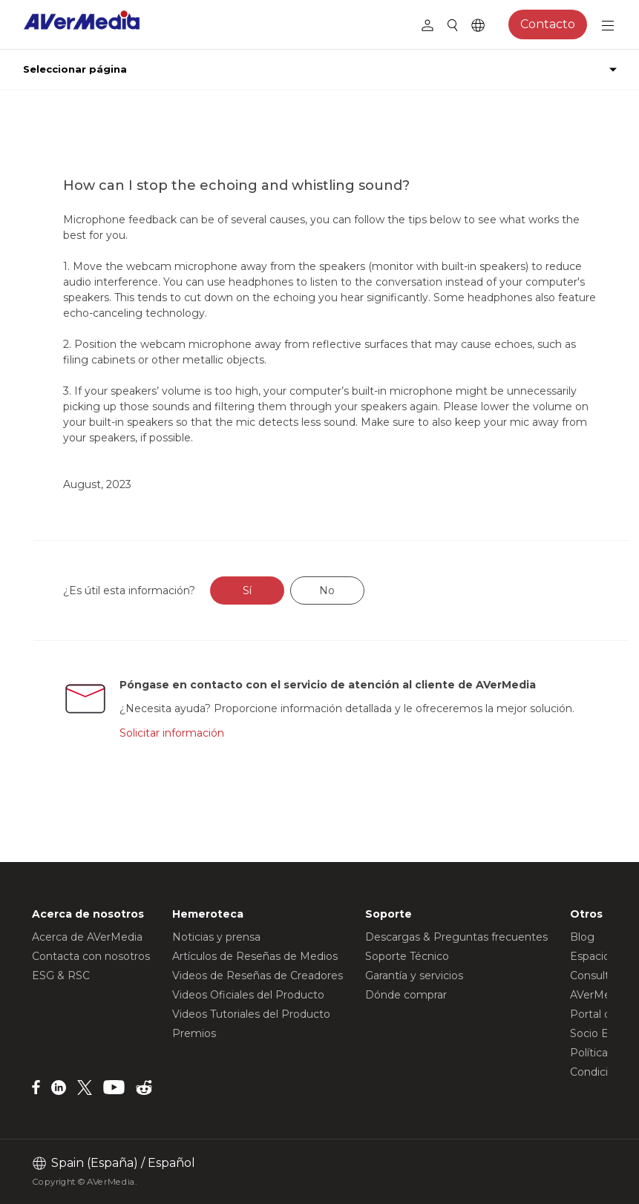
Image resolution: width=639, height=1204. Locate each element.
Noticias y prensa (216, 937)
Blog (582, 937)
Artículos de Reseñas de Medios (255, 956)
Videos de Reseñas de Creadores (257, 975)
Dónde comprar (406, 994)
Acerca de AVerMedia (87, 937)
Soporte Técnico (407, 956)
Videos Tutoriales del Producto (251, 1014)
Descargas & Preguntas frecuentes (456, 937)
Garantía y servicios (414, 975)
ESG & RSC (61, 975)
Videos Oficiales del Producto (248, 994)
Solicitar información (171, 733)
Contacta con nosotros (91, 956)
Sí (247, 590)
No (327, 590)
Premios (194, 1033)
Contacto (547, 24)
